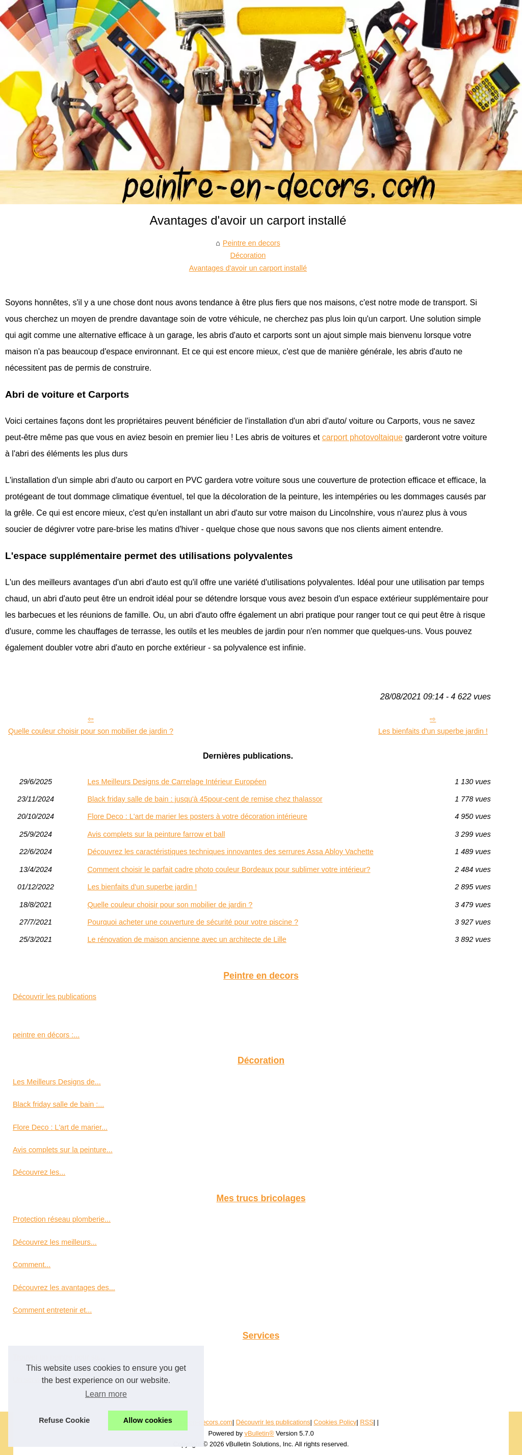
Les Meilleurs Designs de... (57, 1082)
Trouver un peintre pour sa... (59, 1357)
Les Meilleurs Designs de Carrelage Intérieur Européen (176, 781)
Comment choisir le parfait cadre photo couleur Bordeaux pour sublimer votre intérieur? (228, 869)
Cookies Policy (335, 1422)
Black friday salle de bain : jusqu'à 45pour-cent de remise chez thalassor (204, 799)
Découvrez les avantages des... (64, 1287)
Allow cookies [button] (147, 1420)
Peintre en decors (251, 243)
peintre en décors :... (46, 1035)
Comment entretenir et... (52, 1310)
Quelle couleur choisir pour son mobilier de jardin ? (90, 731)
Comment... (31, 1264)
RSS (366, 1422)
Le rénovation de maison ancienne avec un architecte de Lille (186, 939)
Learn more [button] (106, 1394)
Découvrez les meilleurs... (55, 1242)
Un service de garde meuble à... (65, 1379)
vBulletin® (259, 1433)
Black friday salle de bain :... (58, 1104)
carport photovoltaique (362, 437)
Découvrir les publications (54, 996)
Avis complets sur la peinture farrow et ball (156, 834)
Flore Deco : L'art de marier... (60, 1127)
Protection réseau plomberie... (62, 1219)
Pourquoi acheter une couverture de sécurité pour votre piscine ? (192, 922)
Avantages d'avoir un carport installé (248, 268)
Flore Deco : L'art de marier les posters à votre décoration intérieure (197, 816)
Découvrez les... (39, 1172)
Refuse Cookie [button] (64, 1420)
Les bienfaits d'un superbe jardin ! (433, 731)
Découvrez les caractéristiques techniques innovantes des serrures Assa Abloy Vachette (230, 851)
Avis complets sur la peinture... (63, 1150)
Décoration (248, 255)
